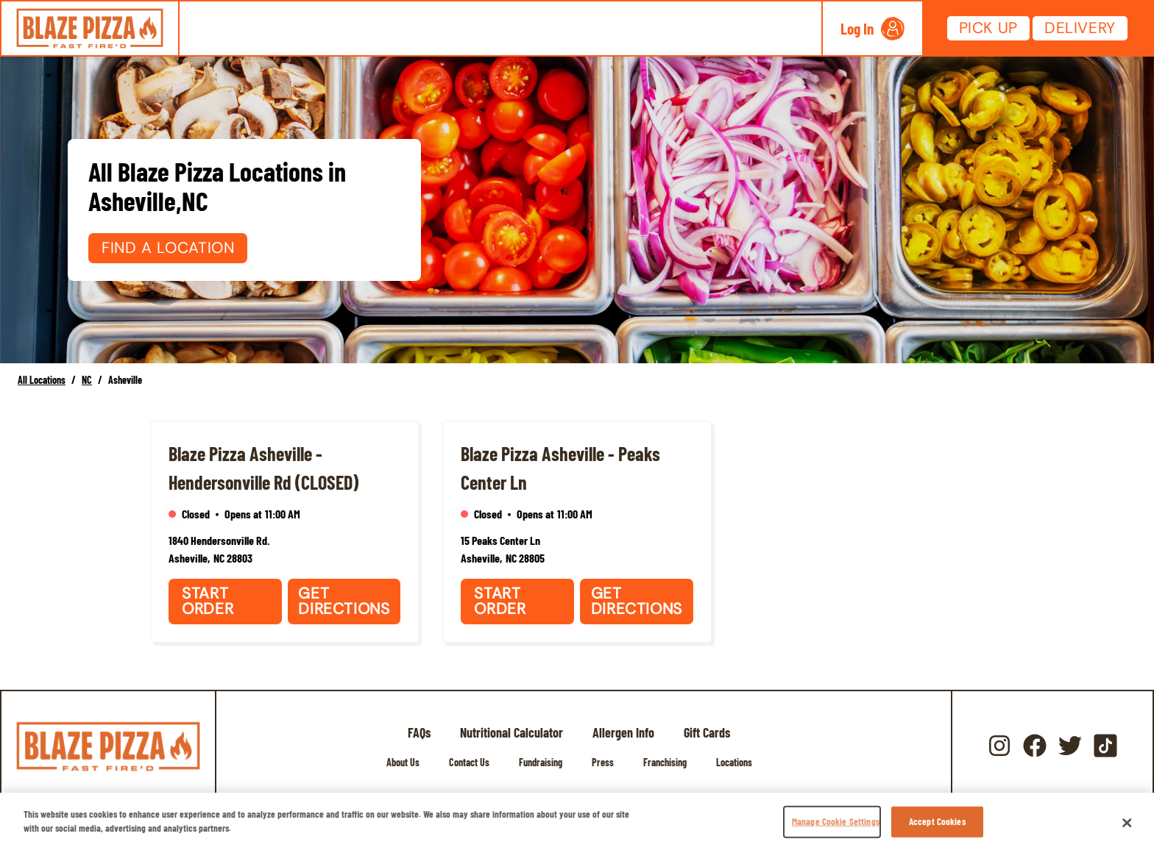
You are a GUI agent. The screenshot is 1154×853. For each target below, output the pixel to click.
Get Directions (343, 601)
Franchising (665, 762)
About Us (403, 762)
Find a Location (168, 248)
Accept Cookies (937, 821)
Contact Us (469, 762)
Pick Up (988, 28)
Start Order (207, 601)
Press (603, 762)
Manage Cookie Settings (835, 821)
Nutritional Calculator (511, 732)
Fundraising (540, 762)
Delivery (1080, 28)
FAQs (419, 732)
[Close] (1127, 822)
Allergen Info (623, 732)
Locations (734, 762)
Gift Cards (707, 732)
